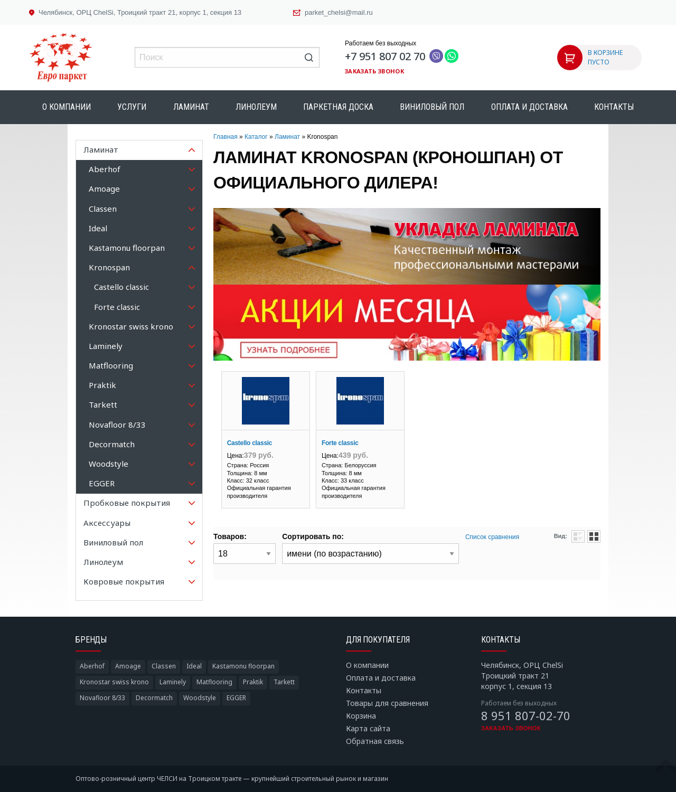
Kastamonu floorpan (243, 666)
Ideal (194, 666)
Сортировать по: (313, 536)
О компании (66, 107)
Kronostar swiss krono (114, 681)
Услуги (131, 107)
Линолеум (256, 107)
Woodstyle (199, 697)
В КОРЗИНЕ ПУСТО (605, 57)
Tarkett (284, 681)
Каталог (256, 136)
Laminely (172, 681)
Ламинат (191, 107)
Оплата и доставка (529, 107)
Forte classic (340, 443)
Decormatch (154, 697)
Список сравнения (492, 537)
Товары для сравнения (387, 703)
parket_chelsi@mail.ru (339, 12)
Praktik (253, 681)
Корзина (361, 716)
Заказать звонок (374, 71)
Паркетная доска (338, 107)
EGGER (236, 697)
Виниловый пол (432, 107)
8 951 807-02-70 (525, 715)
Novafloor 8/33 (102, 697)
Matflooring (214, 681)
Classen (164, 666)
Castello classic (250, 443)
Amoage (128, 666)
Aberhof (92, 666)
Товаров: (230, 536)
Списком (578, 536)
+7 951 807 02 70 (385, 56)
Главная (225, 136)
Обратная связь (375, 741)
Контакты (614, 107)
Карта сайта (368, 728)
